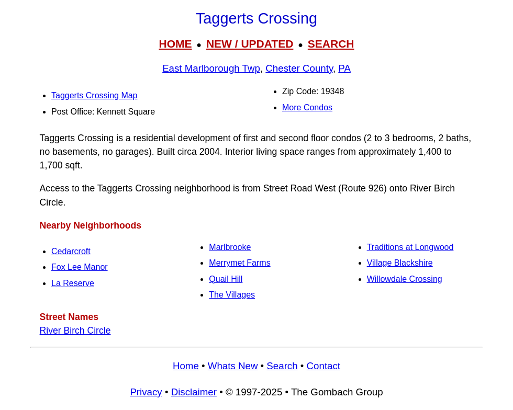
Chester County (299, 68)
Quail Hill (225, 279)
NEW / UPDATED (249, 44)
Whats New (233, 365)
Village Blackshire (400, 262)
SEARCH (331, 44)
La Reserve (72, 283)
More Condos (307, 107)
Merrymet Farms (239, 262)
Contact (323, 365)
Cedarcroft (71, 251)
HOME (175, 44)
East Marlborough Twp (211, 68)
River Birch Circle (75, 330)
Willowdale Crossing (404, 279)
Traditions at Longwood (410, 247)
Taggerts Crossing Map (94, 95)
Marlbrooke (230, 247)
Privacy (146, 391)
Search (281, 365)
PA (344, 68)
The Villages (232, 294)
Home (186, 365)
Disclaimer (194, 391)
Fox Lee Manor (79, 267)
